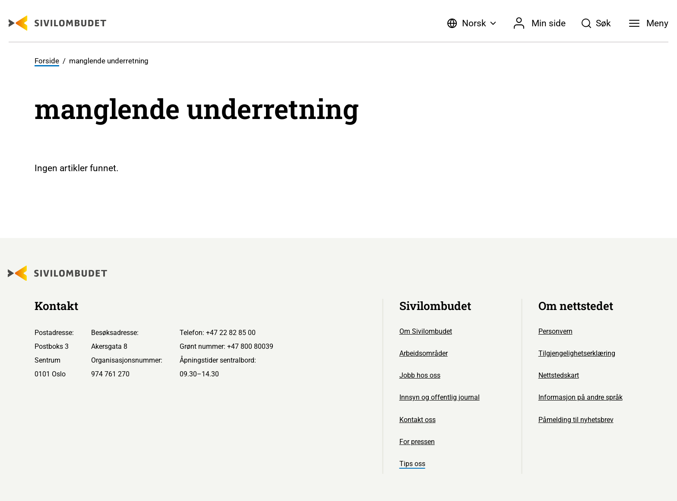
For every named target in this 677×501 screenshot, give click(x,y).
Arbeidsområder (423, 353)
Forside (47, 60)
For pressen (417, 442)
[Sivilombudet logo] (57, 23)
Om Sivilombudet (425, 331)
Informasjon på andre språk (580, 397)
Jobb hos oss (419, 375)
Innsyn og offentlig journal (439, 397)
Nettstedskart (558, 375)
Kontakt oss (417, 420)
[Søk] (596, 23)
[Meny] (648, 23)
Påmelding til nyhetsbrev (576, 420)
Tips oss (412, 464)
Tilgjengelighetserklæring (576, 353)
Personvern (555, 331)
